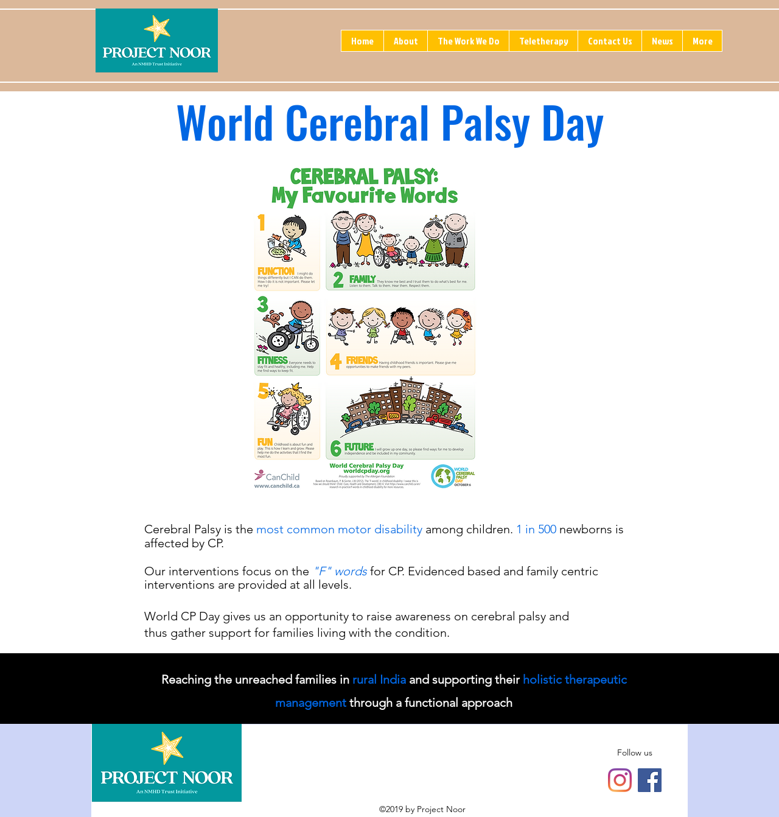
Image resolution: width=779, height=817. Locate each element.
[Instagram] (620, 780)
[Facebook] (650, 780)
